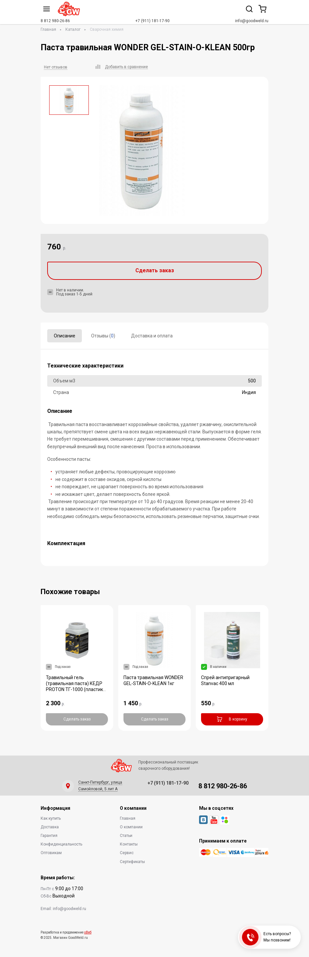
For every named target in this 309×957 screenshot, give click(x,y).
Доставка (50, 827)
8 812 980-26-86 (55, 21)
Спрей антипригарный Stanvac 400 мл (225, 680)
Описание (64, 335)
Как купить (51, 818)
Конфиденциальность (61, 844)
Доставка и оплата (152, 335)
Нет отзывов (55, 67)
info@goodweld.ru (251, 21)
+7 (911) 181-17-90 (152, 21)
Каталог (73, 29)
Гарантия (49, 835)
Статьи (126, 835)
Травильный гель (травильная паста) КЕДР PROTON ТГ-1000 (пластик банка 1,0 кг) (74, 686)
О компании (131, 827)
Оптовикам (51, 852)
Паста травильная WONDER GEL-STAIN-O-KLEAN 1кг (153, 680)
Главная (48, 29)
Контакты (129, 844)
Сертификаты (132, 861)
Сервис (127, 852)
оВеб (87, 932)
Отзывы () (103, 335)
